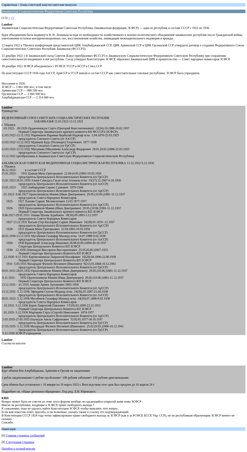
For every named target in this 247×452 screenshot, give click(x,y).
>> (12, 17)
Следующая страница (20, 442)
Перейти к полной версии (18, 448)
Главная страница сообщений (25, 435)
